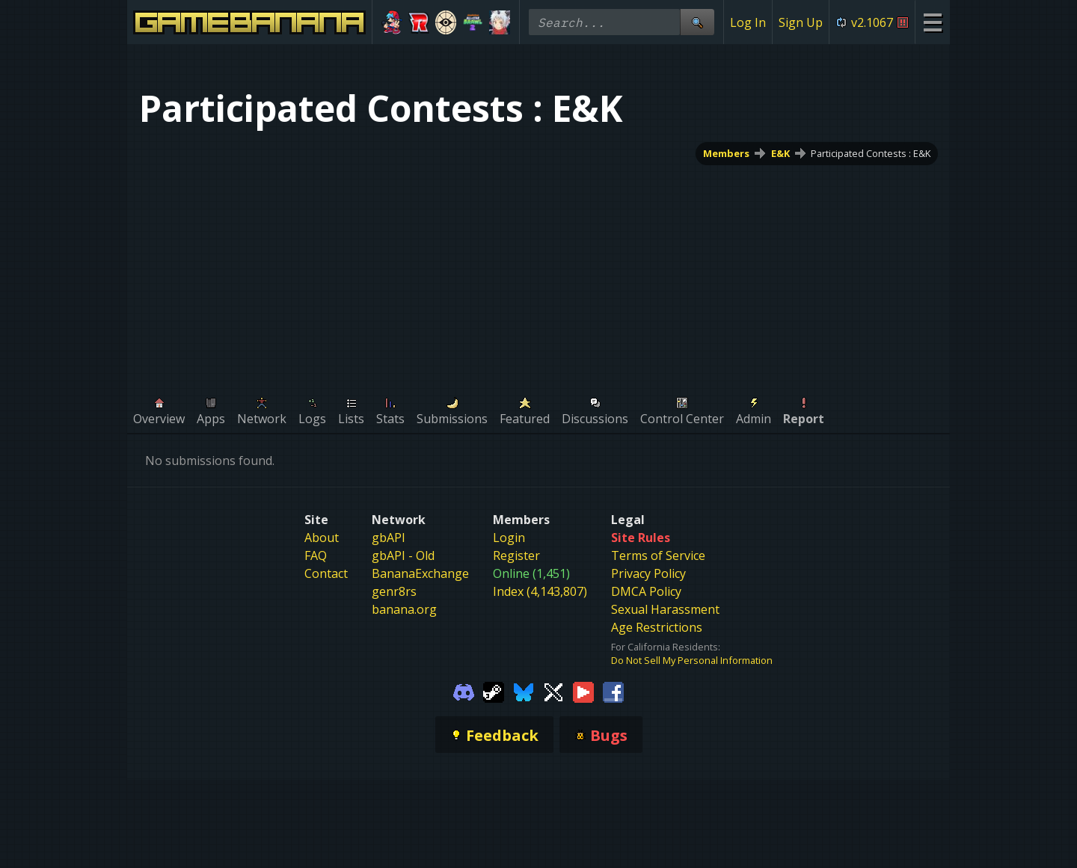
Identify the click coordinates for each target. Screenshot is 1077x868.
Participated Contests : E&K (870, 153)
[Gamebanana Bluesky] (524, 691)
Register (516, 555)
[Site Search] (697, 22)
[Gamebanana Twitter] (553, 691)
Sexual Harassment (665, 609)
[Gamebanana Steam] (494, 691)
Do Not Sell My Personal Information (692, 660)
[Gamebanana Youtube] (583, 691)
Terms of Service (658, 555)
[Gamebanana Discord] (464, 691)
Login (509, 537)
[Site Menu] (932, 22)
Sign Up (801, 22)
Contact (326, 573)
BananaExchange (420, 573)
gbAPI (388, 537)
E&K (780, 153)
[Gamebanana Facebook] (613, 691)
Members (726, 153)
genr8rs (394, 591)
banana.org (404, 609)
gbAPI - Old (403, 555)
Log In (748, 22)
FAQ (315, 555)
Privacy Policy (648, 573)
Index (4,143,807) (540, 591)
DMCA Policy (646, 591)
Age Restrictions (656, 627)
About (321, 537)
